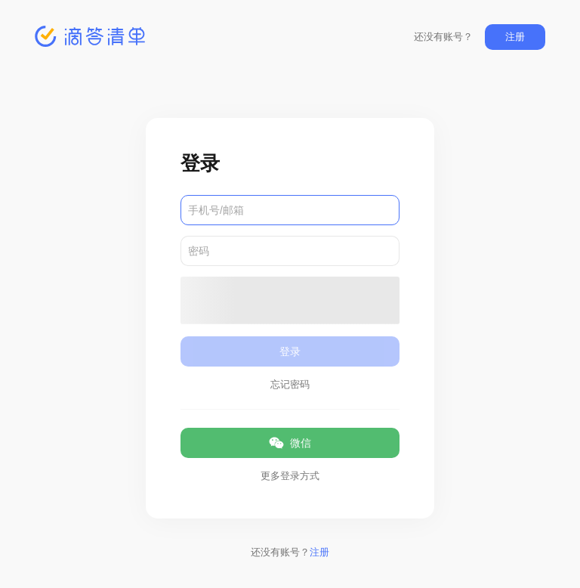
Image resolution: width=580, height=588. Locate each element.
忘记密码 (290, 384)
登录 (290, 351)
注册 (515, 36)
